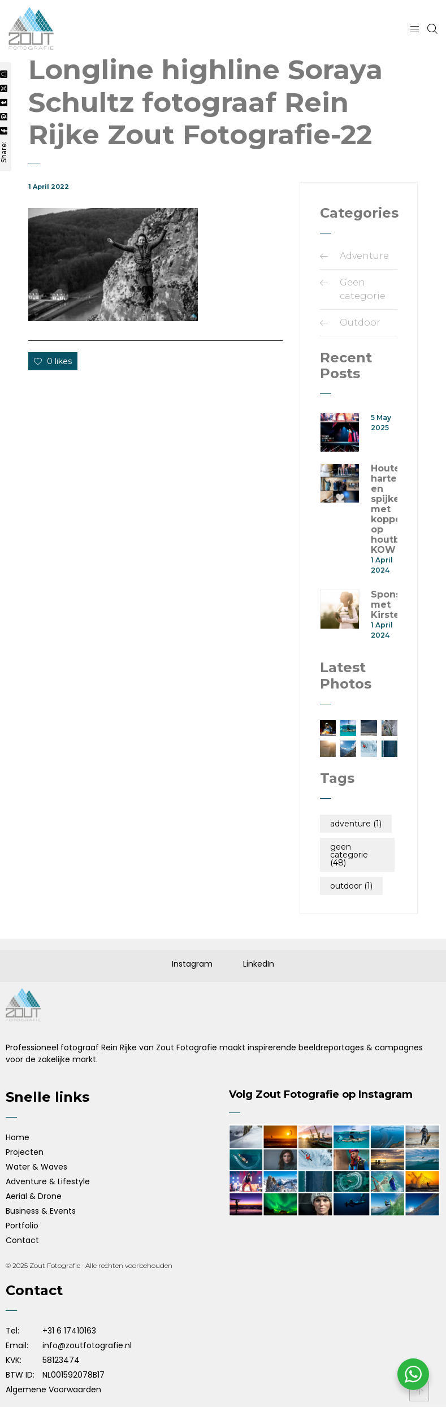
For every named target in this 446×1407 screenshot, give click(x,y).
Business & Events (41, 1210)
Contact (22, 1240)
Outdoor (360, 322)
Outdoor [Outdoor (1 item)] (351, 886)
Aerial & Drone (34, 1196)
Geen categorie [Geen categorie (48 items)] (349, 855)
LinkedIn (258, 963)
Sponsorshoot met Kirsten (384, 605)
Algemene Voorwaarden (53, 1389)
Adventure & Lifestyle (48, 1181)
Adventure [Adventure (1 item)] (356, 824)
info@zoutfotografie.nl (87, 1345)
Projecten (25, 1152)
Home (17, 1137)
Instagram (192, 963)
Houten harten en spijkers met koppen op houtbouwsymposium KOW (384, 509)
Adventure (364, 255)
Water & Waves (36, 1166)
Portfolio (22, 1225)
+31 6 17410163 (69, 1330)
